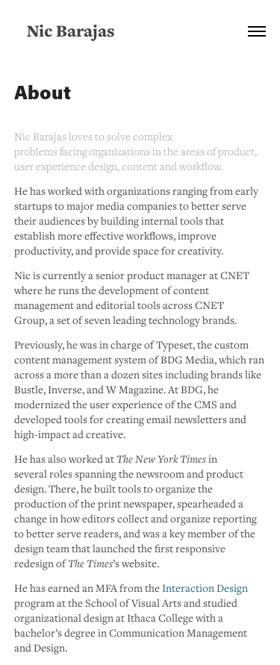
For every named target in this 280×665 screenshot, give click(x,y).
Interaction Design (205, 588)
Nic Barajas (71, 30)
